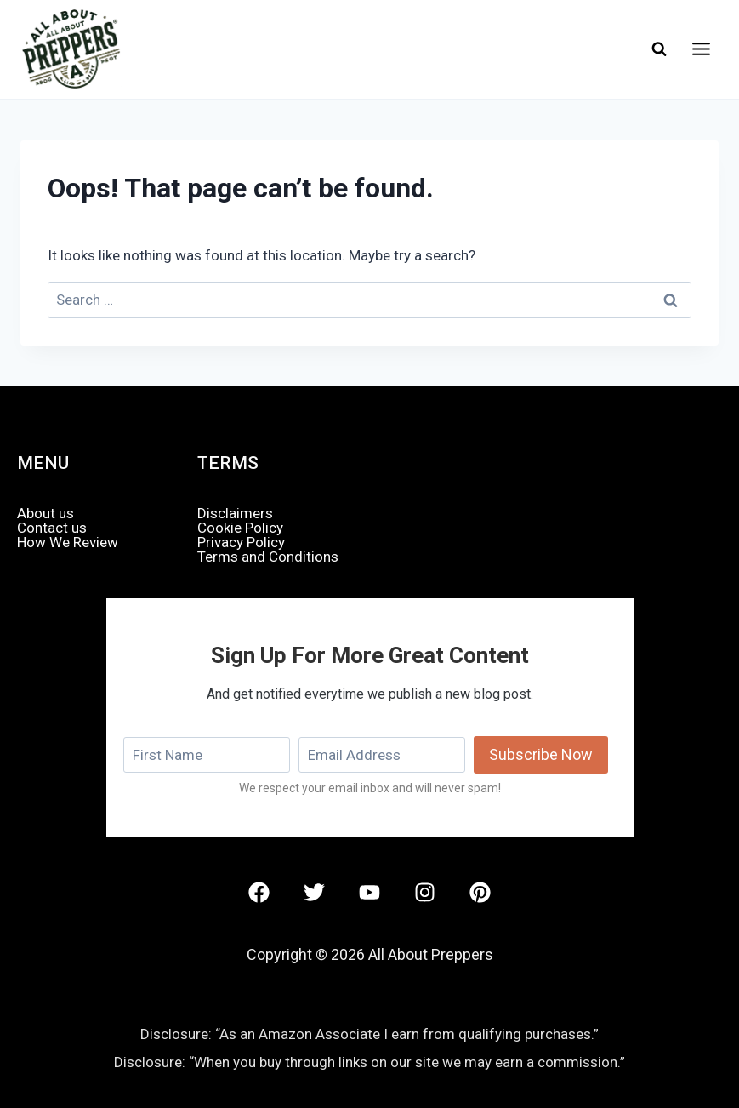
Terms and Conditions (267, 557)
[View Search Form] (659, 49)
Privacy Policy (241, 542)
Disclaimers (235, 513)
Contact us (52, 528)
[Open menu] (701, 49)
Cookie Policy (240, 528)
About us (45, 513)
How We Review (67, 542)
